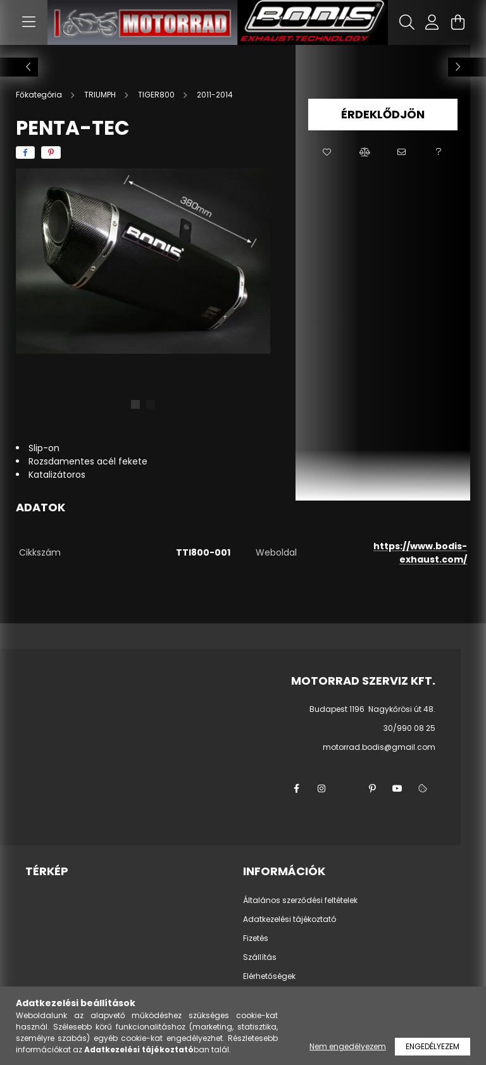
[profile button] (432, 22)
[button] (327, 152)
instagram (321, 788)
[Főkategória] (40, 94)
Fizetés (255, 938)
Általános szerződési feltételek (300, 900)
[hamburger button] (28, 22)
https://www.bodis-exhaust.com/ (420, 553)
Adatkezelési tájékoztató (289, 919)
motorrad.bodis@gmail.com (379, 747)
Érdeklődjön (383, 114)
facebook (296, 788)
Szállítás (260, 957)
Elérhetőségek (269, 976)
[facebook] (25, 152)
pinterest (372, 788)
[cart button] (457, 22)
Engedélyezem (432, 1046)
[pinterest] (51, 152)
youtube (397, 788)
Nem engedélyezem (347, 1046)
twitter (346, 788)
